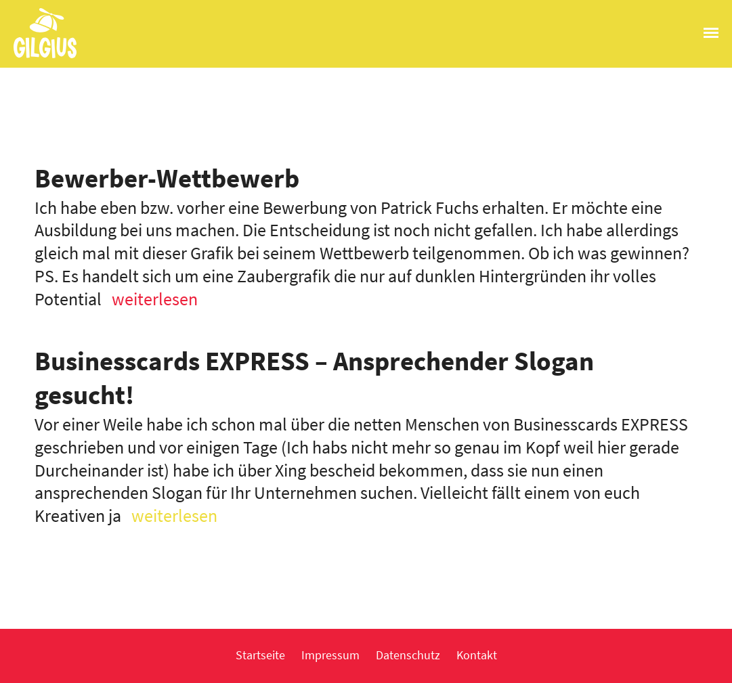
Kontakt (476, 655)
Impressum (330, 655)
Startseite (260, 655)
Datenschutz (408, 655)
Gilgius (38, 57)
